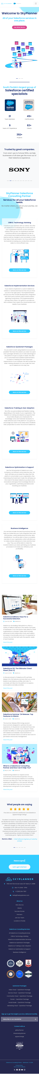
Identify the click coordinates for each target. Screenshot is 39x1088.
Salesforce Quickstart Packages (19, 943)
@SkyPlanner (19, 1030)
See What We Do (19, 27)
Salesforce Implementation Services (19, 939)
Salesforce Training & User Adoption (19, 946)
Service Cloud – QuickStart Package (19, 993)
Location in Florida (19, 921)
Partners (19, 914)
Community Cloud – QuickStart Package (19, 996)
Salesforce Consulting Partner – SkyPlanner (17, 1062)
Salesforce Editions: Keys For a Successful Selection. (15, 618)
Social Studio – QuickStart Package (19, 1002)
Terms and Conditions (19, 1067)
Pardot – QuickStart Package (19, 999)
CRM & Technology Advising (19, 936)
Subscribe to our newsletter (12, 1019)
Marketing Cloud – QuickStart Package (19, 1006)
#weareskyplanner (19, 1033)
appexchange (19, 1036)
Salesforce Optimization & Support (19, 949)
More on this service (19, 270)
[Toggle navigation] (36, 3)
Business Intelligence (19, 952)
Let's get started (19, 867)
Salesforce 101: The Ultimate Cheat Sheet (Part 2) (17, 669)
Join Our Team (19, 918)
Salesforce (18, 621)
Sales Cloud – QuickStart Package (19, 990)
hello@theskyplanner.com (20, 895)
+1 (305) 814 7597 (20, 891)
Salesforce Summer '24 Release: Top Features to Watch (18, 715)
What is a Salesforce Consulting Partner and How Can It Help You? (17, 767)
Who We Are (19, 905)
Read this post (7, 642)
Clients (19, 908)
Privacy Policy (19, 1065)
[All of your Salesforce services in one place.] (19, 55)
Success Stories (19, 911)
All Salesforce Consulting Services (19, 933)
